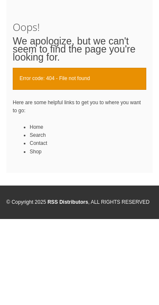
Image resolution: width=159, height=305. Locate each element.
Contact (38, 143)
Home (36, 127)
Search (38, 135)
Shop (36, 152)
